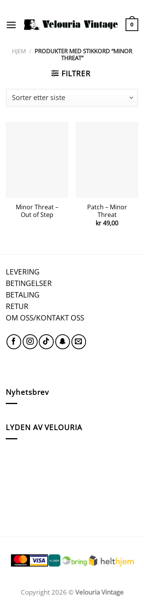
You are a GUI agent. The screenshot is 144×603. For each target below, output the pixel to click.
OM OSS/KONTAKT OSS (45, 317)
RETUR (17, 306)
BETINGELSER (29, 283)
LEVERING (23, 271)
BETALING (23, 294)
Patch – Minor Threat (107, 211)
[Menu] (11, 25)
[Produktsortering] (72, 98)
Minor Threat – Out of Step (37, 211)
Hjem (19, 51)
